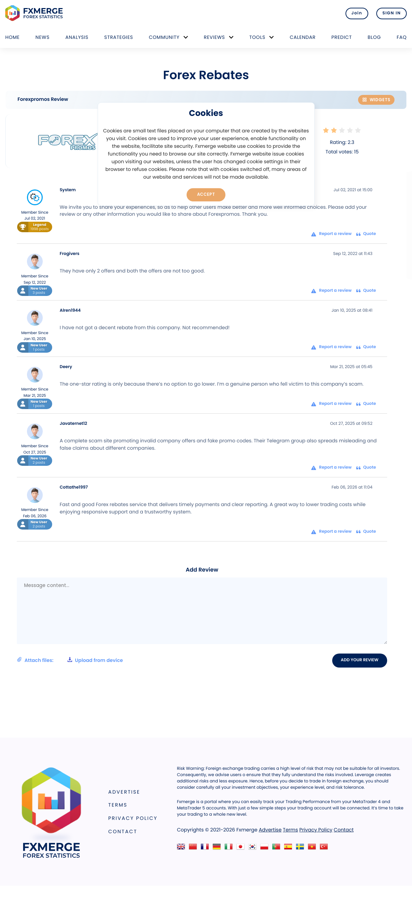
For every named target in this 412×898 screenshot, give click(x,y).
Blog (374, 37)
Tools (257, 37)
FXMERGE (35, 13)
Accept (206, 194)
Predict (341, 37)
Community (164, 37)
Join (356, 13)
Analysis (77, 37)
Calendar (303, 37)
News (42, 37)
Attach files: (70, 660)
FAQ (402, 37)
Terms (117, 804)
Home (12, 37)
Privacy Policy (133, 818)
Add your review (359, 660)
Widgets (376, 100)
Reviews (214, 37)
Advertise (124, 791)
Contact (122, 831)
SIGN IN (391, 13)
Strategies (118, 37)
